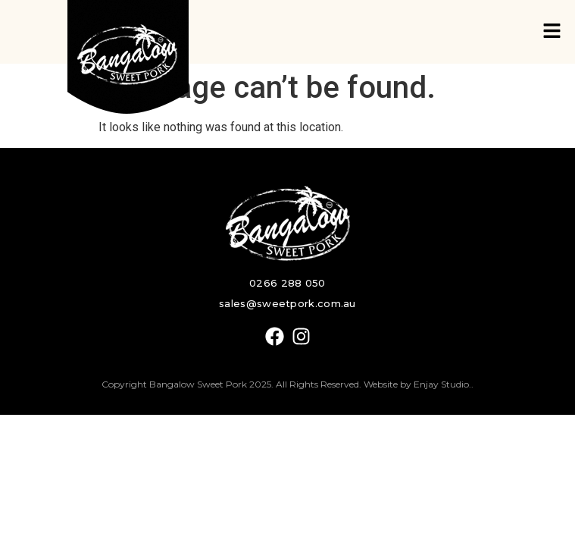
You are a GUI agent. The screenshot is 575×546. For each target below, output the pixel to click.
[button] (552, 32)
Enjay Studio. (442, 384)
